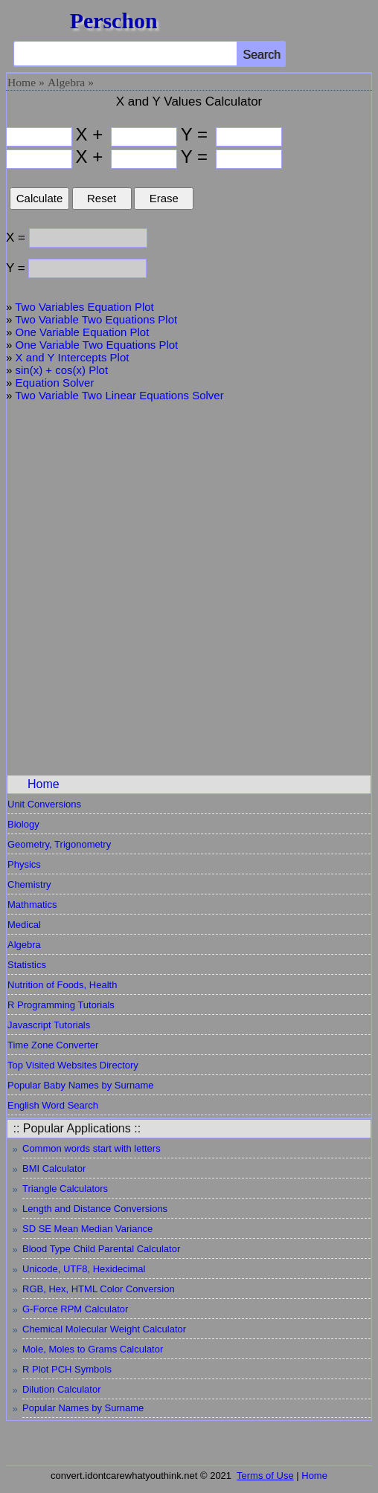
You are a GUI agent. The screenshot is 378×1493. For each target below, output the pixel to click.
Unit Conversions (44, 804)
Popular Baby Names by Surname (80, 1085)
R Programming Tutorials (61, 1004)
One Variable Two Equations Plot (97, 344)
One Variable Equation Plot (83, 332)
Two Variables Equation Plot (84, 306)
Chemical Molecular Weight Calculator (104, 1329)
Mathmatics (32, 904)
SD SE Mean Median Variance (87, 1228)
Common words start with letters (91, 1148)
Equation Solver (55, 382)
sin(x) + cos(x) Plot (62, 370)
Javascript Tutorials (48, 1025)
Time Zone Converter (52, 1045)
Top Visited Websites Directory (72, 1065)
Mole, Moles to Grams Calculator (92, 1349)
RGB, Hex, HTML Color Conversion (98, 1288)
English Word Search (52, 1105)
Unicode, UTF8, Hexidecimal (83, 1268)
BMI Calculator (54, 1168)
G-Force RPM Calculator (75, 1309)
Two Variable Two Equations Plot (96, 319)
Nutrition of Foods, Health (62, 984)
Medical (24, 924)
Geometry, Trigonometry (59, 844)
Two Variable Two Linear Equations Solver (119, 395)
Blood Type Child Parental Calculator (101, 1248)
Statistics (26, 964)
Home (21, 82)
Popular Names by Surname (83, 1407)
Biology (23, 824)
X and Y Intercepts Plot (72, 357)
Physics (24, 864)
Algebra (66, 82)
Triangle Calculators (65, 1188)
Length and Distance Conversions (94, 1208)
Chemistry (29, 884)
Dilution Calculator (61, 1389)
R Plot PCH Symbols (67, 1369)
